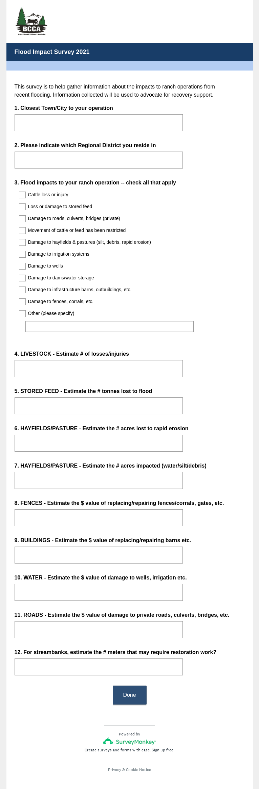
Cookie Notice (138, 763)
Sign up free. (163, 744)
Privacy (114, 763)
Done (129, 689)
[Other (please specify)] (109, 326)
